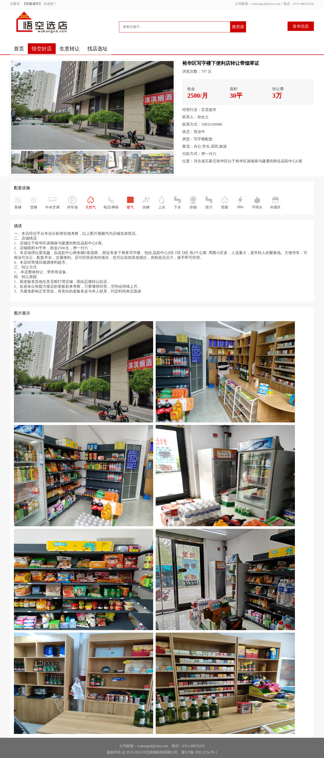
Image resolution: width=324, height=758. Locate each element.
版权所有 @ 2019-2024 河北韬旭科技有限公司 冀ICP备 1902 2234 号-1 (162, 752)
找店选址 (97, 48)
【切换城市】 (33, 4)
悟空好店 (42, 48)
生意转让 (69, 48)
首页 (19, 48)
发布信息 (301, 26)
